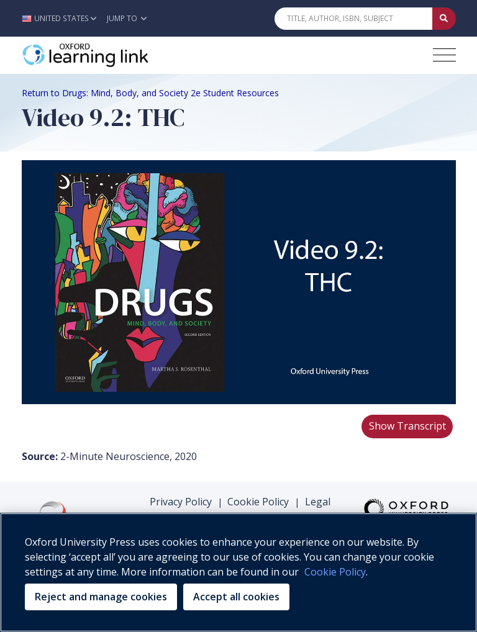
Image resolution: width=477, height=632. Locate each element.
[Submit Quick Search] (444, 18)
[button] (62, 18)
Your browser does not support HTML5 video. (239, 282)
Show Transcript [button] (407, 426)
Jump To (127, 18)
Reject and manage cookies (101, 596)
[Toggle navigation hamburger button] (444, 55)
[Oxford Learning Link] (115, 55)
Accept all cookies (236, 596)
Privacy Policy (181, 501)
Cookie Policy (258, 501)
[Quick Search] (353, 18)
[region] (238, 572)
